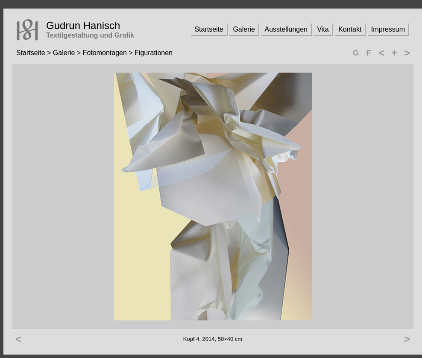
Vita (322, 29)
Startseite (208, 29)
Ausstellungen (286, 29)
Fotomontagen (105, 52)
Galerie (244, 29)
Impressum (388, 29)
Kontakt (349, 29)
